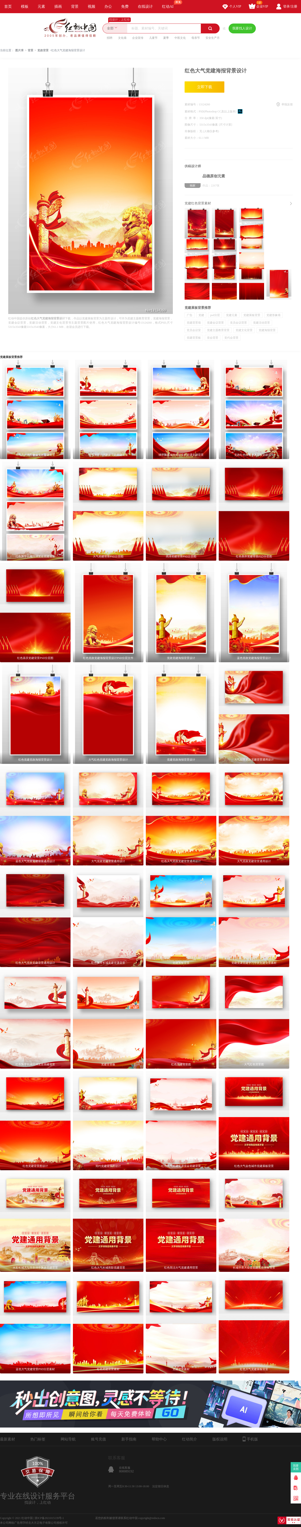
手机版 (250, 1439)
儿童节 (153, 38)
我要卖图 (296, 1467)
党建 (201, 315)
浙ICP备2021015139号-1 (49, 1518)
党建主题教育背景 (218, 330)
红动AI (170, 4)
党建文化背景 (244, 330)
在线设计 (145, 6)
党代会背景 (231, 337)
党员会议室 (194, 330)
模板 (24, 6)
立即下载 (204, 87)
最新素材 (7, 1439)
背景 (75, 6)
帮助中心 (159, 1439)
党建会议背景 (215, 322)
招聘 (109, 38)
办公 (108, 6)
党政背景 (43, 50)
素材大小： (192, 137)
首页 (8, 6)
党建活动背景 (261, 322)
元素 (41, 6)
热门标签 (37, 1439)
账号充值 (98, 1439)
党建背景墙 (194, 322)
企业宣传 (137, 38)
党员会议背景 (238, 322)
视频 (91, 6)
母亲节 (195, 38)
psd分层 (215, 315)
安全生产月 (213, 38)
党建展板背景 (251, 315)
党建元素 (231, 315)
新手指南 (128, 1439)
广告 (189, 315)
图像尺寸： (192, 124)
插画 (58, 6)
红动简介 (189, 1439)
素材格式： (192, 111)
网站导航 (68, 1439)
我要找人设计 (242, 28)
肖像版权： (192, 131)
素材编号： (192, 104)
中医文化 (180, 38)
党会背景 (212, 337)
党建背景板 (194, 337)
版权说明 (219, 1439)
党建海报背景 (267, 330)
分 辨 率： (192, 118)
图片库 (19, 50)
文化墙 (122, 38)
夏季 (166, 38)
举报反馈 (287, 104)
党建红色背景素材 (198, 203)
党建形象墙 (273, 315)
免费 (125, 6)
